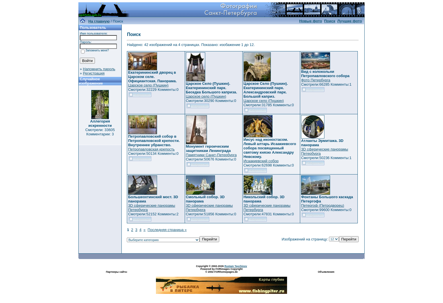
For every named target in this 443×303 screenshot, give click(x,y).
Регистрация (94, 73)
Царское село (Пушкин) (148, 85)
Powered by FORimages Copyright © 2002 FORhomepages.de (221, 270)
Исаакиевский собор (261, 161)
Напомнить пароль (99, 69)
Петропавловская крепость (151, 149)
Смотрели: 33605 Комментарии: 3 (100, 132)
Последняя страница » (167, 230)
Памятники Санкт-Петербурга (211, 155)
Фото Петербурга (315, 80)
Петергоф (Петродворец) (322, 205)
